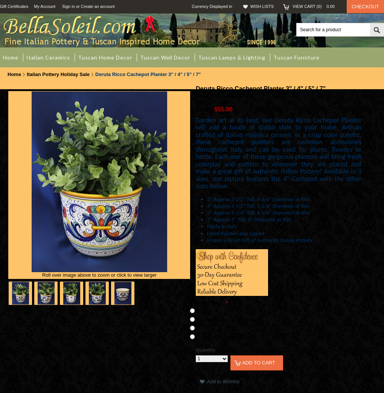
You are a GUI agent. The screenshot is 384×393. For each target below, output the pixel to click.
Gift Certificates (14, 6)
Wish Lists (262, 6)
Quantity (206, 350)
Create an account (98, 6)
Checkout (365, 6)
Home (14, 74)
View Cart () (316, 6)
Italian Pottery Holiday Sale (58, 74)
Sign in (68, 6)
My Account (44, 6)
